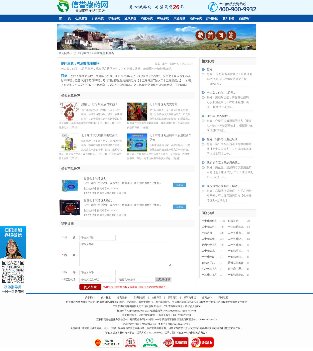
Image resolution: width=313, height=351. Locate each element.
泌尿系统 (130, 18)
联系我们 (172, 297)
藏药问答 (64, 53)
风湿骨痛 (179, 18)
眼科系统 (196, 18)
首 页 (65, 18)
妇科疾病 (212, 18)
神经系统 (163, 18)
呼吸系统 (114, 18)
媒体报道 (106, 297)
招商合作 (207, 297)
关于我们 (90, 297)
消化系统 (147, 18)
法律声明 (156, 297)
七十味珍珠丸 (81, 53)
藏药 (73, 302)
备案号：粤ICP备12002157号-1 (174, 323)
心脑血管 (81, 18)
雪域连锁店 (139, 297)
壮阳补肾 (229, 18)
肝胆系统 (98, 18)
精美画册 (122, 297)
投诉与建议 (190, 297)
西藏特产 (245, 18)
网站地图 (223, 297)
